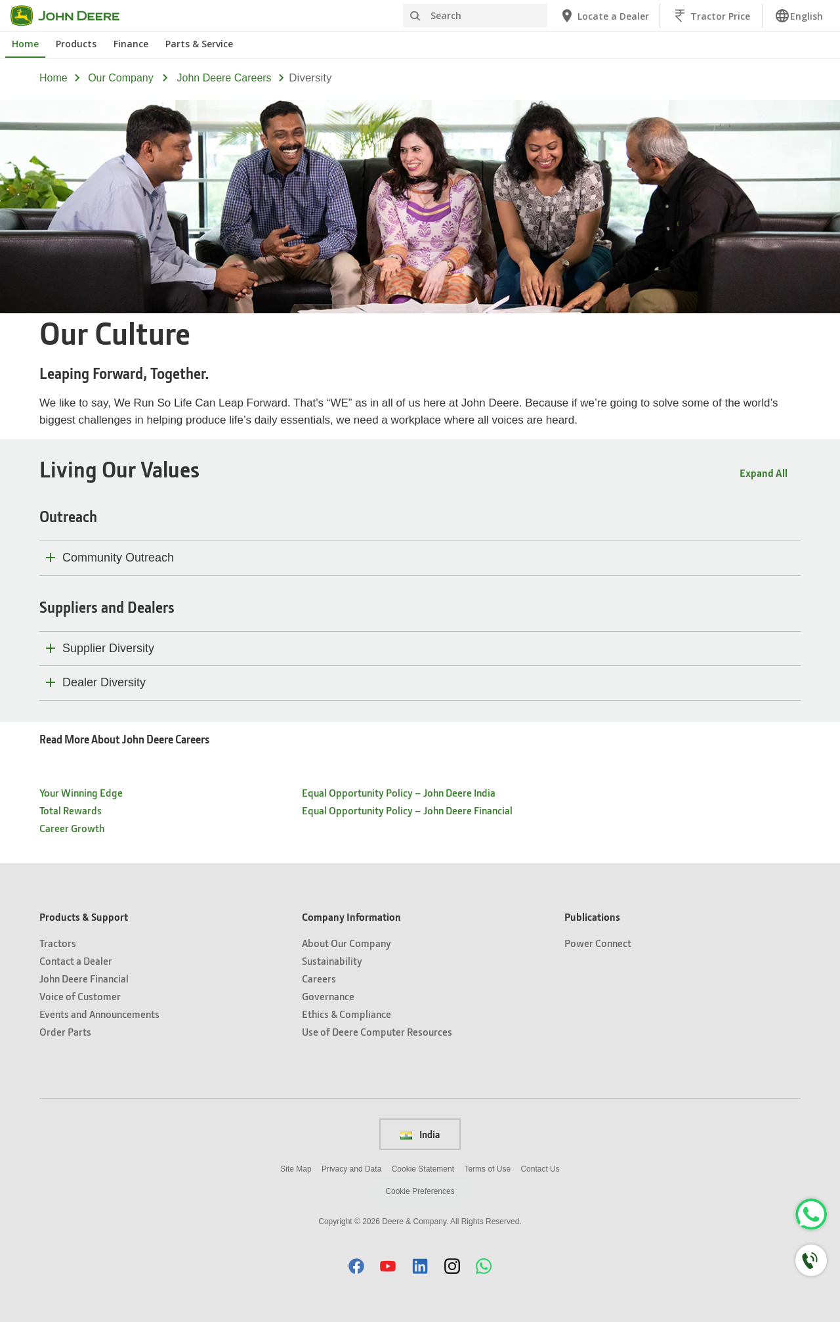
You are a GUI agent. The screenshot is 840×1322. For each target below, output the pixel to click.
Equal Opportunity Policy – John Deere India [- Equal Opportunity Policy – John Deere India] (398, 792)
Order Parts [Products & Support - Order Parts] (65, 1031)
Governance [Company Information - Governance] (328, 996)
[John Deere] (72, 15)
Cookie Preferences (419, 1191)
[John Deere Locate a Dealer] (604, 16)
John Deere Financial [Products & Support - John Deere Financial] (84, 978)
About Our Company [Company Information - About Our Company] (346, 943)
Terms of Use (487, 1169)
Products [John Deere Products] (76, 43)
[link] (798, 16)
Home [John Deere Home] (25, 43)
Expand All (764, 472)
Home (53, 77)
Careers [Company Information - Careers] (319, 978)
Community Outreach (118, 557)
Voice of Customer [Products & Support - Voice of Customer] (80, 996)
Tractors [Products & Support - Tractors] (57, 943)
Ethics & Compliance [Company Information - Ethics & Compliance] (346, 1014)
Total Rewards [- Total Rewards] (70, 810)
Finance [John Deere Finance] (131, 43)
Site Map (295, 1169)
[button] (356, 1266)
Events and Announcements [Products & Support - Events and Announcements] (99, 1014)
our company (121, 77)
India (420, 1134)
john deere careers (224, 77)
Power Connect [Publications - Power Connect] (597, 943)
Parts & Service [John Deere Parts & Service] (199, 43)
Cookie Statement (423, 1169)
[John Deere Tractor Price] (711, 16)
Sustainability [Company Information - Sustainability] (332, 960)
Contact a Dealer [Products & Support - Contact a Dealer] (75, 960)
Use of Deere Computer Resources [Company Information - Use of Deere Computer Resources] (377, 1031)
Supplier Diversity (108, 648)
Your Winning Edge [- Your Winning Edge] (81, 792)
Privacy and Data (351, 1169)
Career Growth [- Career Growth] (71, 828)
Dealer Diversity (104, 682)
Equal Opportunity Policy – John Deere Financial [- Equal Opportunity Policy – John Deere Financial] (407, 810)
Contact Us (539, 1169)
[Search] (475, 16)
